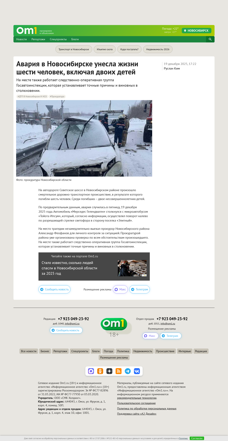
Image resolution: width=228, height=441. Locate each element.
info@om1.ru (72, 323)
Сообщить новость (54, 289)
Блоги (75, 39)
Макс (120, 289)
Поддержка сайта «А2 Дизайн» (136, 414)
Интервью (185, 351)
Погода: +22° (170, 30)
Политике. (183, 438)
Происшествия (165, 351)
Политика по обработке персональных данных (146, 408)
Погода (108, 351)
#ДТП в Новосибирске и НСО (32, 96)
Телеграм (139, 289)
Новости (21, 39)
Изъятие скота (105, 49)
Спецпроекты (58, 39)
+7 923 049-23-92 (73, 319)
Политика (123, 351)
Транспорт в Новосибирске (74, 49)
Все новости (28, 351)
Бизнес (45, 351)
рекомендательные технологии (136, 398)
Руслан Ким (172, 68)
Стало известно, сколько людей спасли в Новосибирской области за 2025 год (69, 268)
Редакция (201, 351)
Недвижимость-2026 (157, 49)
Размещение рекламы (114, 357)
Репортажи (38, 39)
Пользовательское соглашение (136, 403)
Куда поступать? (129, 49)
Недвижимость (142, 351)
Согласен (197, 438)
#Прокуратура (57, 96)
